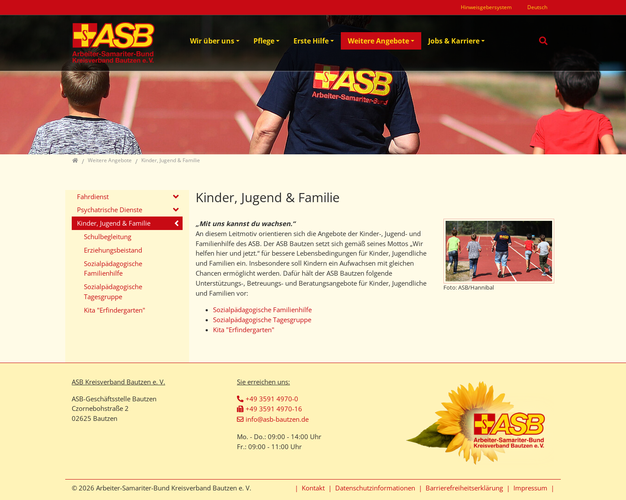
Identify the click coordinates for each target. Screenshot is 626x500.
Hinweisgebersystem (486, 7)
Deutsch (537, 7)
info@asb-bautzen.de (277, 419)
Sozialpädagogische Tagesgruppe (262, 319)
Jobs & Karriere (453, 41)
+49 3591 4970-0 (272, 398)
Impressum (530, 487)
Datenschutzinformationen (375, 487)
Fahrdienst (93, 196)
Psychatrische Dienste (109, 209)
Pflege (263, 41)
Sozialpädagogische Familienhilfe (262, 309)
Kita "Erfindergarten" (243, 329)
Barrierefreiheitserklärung (464, 487)
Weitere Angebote (378, 41)
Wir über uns (212, 41)
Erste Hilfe (311, 41)
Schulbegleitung (107, 236)
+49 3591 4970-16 (274, 408)
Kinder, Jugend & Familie (113, 223)
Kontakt (313, 487)
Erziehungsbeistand (113, 250)
